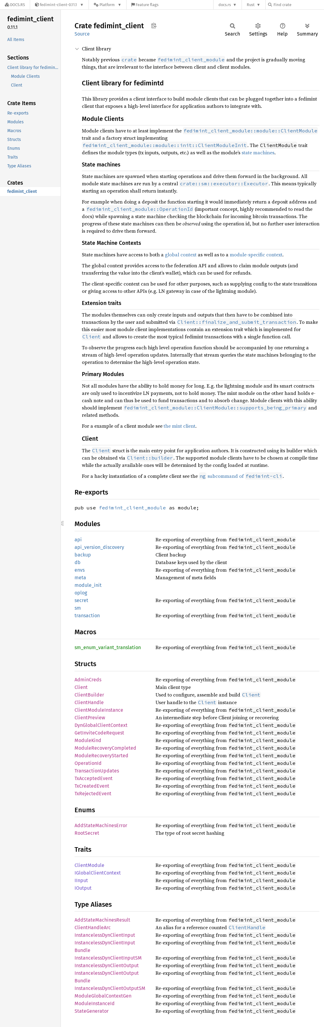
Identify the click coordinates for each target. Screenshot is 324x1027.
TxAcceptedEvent (94, 778)
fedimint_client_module (132, 508)
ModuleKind (88, 740)
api (78, 540)
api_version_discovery (99, 547)
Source (82, 34)
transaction (87, 615)
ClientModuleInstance (99, 710)
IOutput (83, 888)
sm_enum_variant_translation (108, 647)
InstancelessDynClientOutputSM (110, 988)
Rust (251, 4)
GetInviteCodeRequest (99, 733)
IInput (81, 880)
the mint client (179, 426)
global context (181, 254)
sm (78, 608)
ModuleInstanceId (95, 1003)
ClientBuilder (89, 695)
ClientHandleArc (93, 927)
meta (80, 577)
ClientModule (89, 865)
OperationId (88, 763)
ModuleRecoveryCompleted (105, 748)
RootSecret (87, 833)
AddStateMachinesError (101, 825)
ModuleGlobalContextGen (103, 996)
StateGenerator (92, 1011)
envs (80, 570)
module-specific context (256, 254)
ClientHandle (89, 702)
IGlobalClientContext (98, 873)
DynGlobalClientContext (101, 725)
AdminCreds (88, 680)
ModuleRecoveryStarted (101, 755)
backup (83, 555)
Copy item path (154, 25)
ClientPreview (90, 718)
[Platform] (107, 4)
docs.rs (224, 4)
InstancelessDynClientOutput (107, 965)
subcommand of (241, 476)
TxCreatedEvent (92, 786)
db (78, 562)
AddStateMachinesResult (102, 920)
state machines (258, 152)
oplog (81, 593)
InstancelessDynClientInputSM (108, 958)
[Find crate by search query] (298, 4)
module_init (88, 585)
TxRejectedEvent (93, 793)
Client (81, 687)
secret (81, 600)
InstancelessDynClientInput (105, 935)
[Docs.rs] (15, 4)
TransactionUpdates (97, 771)
